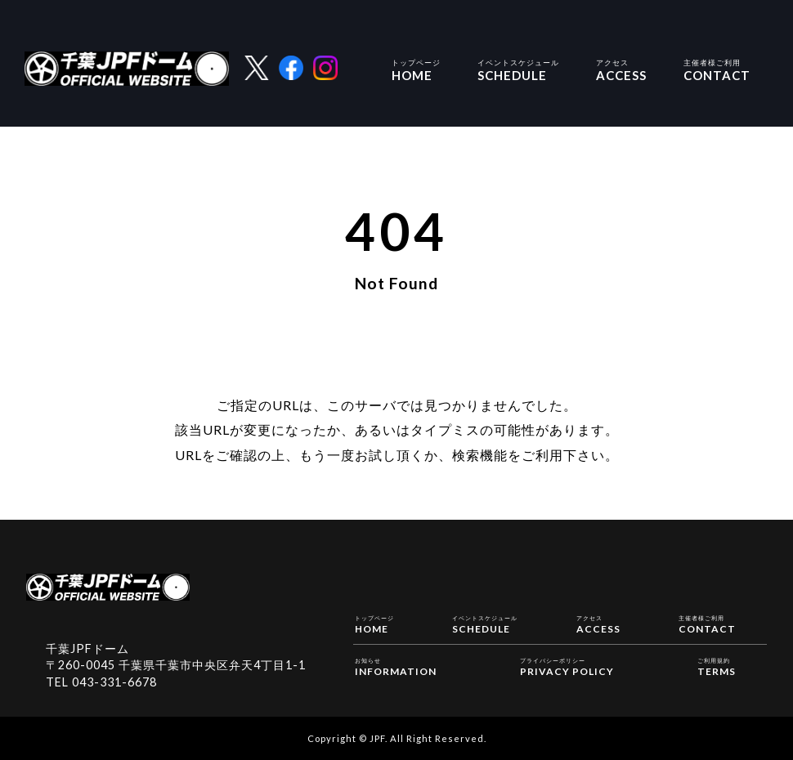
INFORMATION (396, 666)
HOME (416, 69)
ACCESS (621, 69)
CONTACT (716, 69)
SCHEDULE (518, 69)
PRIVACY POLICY (567, 666)
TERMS (716, 666)
